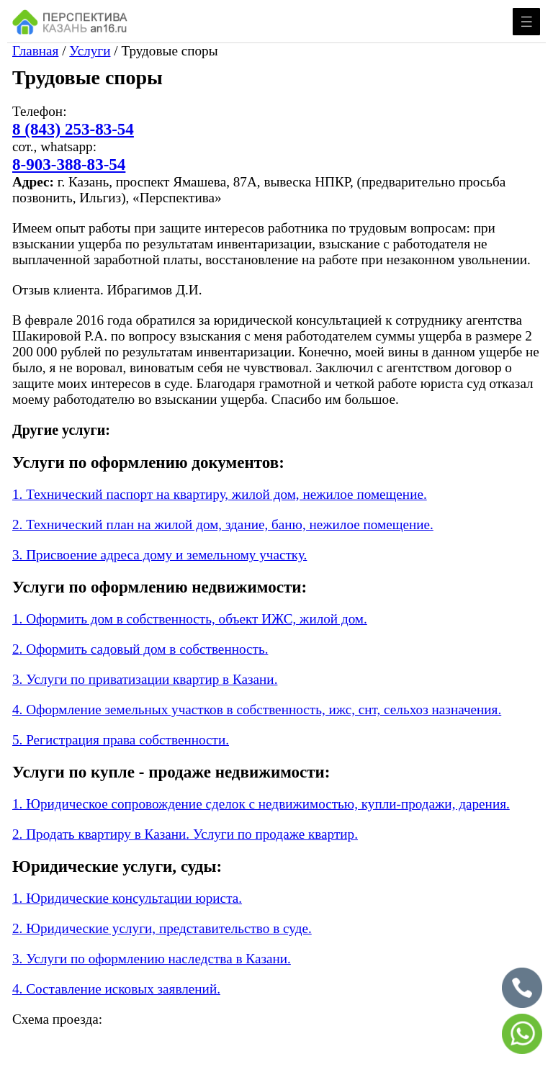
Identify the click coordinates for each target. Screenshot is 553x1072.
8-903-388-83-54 (68, 164)
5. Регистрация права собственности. (120, 739)
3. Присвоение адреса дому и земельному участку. (159, 554)
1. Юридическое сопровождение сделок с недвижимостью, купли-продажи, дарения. (261, 803)
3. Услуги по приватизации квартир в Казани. (144, 679)
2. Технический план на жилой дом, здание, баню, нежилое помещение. (222, 524)
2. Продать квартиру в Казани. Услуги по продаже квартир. (185, 834)
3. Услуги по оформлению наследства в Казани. (151, 958)
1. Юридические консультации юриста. (127, 898)
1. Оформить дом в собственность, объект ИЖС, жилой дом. (189, 618)
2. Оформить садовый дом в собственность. (140, 649)
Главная (35, 50)
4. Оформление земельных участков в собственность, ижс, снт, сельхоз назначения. (256, 709)
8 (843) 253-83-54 (73, 129)
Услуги (89, 50)
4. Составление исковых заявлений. (116, 988)
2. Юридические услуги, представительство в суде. (162, 928)
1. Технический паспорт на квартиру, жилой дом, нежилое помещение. (219, 494)
